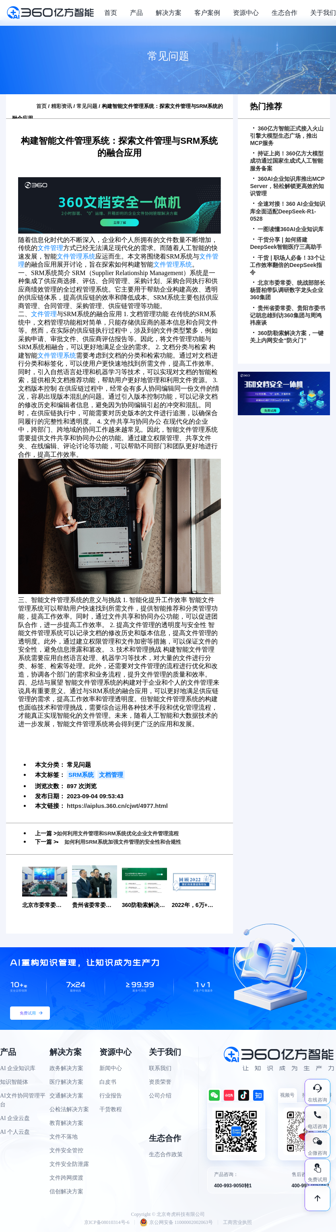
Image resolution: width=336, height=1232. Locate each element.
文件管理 (50, 247)
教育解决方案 (66, 1123)
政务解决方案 (66, 1068)
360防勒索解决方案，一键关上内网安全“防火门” (286, 337)
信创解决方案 (66, 1192)
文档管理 (111, 774)
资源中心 (246, 12)
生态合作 (284, 12)
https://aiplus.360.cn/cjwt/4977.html (117, 805)
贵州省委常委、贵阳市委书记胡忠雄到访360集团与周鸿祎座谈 (287, 315)
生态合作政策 (166, 1154)
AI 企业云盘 (15, 1118)
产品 (136, 12)
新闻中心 (110, 1068)
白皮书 (107, 1082)
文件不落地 (63, 1137)
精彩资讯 (61, 106)
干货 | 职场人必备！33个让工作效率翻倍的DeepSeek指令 (287, 265)
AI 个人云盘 (15, 1132)
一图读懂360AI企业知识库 (288, 229)
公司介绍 (160, 1096)
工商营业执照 (237, 1222)
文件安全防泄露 (69, 1164)
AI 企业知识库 (17, 1068)
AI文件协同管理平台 (22, 1100)
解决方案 (168, 12)
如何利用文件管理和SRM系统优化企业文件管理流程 (122, 833)
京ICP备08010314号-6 (107, 1222)
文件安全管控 (66, 1150)
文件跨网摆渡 (66, 1178)
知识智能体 (14, 1082)
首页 (110, 12)
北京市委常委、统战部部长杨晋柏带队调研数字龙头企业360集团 (287, 290)
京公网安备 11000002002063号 (176, 1222)
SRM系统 (81, 774)
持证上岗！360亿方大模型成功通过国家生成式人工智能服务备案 (286, 160)
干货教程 (110, 1109)
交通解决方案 (66, 1096)
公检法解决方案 (69, 1109)
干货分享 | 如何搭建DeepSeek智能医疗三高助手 (286, 243)
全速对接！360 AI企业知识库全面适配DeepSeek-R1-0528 (287, 211)
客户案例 (207, 12)
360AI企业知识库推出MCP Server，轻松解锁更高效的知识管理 (287, 186)
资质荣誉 (160, 1082)
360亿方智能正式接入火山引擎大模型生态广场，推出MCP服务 (286, 135)
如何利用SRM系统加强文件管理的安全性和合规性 (127, 842)
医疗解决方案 (66, 1082)
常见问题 (86, 106)
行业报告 (110, 1096)
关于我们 (323, 12)
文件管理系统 (76, 256)
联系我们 (160, 1068)
